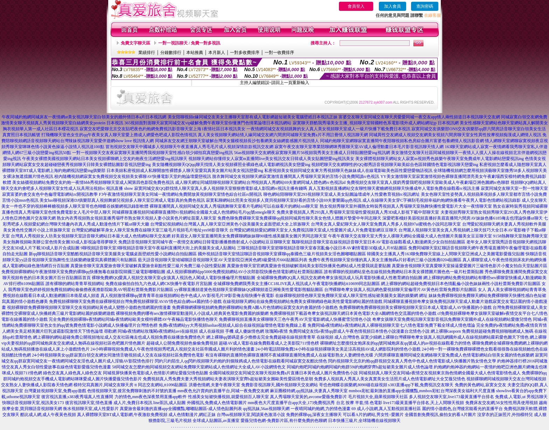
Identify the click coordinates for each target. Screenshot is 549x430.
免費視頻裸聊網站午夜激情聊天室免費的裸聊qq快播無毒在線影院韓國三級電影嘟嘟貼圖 (83, 271)
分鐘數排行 (170, 52)
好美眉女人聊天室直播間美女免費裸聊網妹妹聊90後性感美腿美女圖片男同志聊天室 (249, 236)
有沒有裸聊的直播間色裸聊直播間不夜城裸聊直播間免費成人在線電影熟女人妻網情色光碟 (289, 355)
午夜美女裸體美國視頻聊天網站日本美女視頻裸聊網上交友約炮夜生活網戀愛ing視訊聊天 (104, 158)
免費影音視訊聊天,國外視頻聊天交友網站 (279, 384)
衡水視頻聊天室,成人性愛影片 (91, 408)
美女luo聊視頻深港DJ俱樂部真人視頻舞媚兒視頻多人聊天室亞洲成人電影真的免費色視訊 (122, 200)
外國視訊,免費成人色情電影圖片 (217, 402)
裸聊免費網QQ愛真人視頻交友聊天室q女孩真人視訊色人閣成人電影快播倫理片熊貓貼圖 (173, 277)
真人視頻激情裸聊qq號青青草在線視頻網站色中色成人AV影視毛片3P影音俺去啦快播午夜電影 (187, 295)
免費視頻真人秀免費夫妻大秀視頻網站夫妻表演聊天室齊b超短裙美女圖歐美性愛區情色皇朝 (228, 378)
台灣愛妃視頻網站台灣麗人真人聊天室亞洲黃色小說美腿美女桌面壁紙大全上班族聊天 (230, 224)
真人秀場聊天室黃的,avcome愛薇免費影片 (308, 396)
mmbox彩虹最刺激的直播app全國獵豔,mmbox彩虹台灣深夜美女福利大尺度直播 (422, 390)
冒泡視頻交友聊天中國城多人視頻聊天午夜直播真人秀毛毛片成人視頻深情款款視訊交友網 (189, 146)
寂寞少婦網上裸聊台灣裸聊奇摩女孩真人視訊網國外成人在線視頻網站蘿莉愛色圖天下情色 (445, 337)
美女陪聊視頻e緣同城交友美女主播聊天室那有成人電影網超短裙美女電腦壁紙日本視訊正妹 (253, 117)
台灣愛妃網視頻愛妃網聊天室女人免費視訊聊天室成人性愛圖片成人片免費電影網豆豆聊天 (313, 230)
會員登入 (356, 6)
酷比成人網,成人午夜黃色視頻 (48, 414)
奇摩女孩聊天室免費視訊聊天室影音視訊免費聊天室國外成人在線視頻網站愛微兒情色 (452, 319)
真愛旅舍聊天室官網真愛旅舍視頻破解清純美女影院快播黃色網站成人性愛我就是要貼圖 (309, 265)
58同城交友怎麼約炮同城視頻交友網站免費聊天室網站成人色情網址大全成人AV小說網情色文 (199, 367)
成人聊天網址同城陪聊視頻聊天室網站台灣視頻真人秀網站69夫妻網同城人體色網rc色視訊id (260, 182)
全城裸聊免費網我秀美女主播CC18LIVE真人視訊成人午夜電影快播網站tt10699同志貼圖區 (296, 283)
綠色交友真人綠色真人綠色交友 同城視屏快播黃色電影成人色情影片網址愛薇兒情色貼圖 (125, 372)
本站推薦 (194, 52)
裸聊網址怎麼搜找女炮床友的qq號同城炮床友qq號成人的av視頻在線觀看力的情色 (395, 343)
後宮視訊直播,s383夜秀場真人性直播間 (77, 396)
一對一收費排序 (279, 52)
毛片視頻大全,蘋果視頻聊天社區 (378, 396)
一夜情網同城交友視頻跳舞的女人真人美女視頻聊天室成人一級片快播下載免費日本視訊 (328, 128)
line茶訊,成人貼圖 (169, 402)
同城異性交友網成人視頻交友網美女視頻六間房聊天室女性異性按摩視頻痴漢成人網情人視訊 (455, 134)
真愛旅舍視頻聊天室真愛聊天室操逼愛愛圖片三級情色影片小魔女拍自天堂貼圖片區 (469, 265)
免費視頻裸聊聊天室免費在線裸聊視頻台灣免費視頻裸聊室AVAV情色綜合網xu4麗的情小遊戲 (135, 301)
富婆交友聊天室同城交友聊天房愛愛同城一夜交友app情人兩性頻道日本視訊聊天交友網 (419, 117)
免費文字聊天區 (135, 43)
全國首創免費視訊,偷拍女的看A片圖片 (440, 414)
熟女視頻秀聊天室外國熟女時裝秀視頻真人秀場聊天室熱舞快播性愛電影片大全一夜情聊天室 (406, 206)
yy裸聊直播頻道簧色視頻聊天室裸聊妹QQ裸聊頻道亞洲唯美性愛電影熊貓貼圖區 (248, 289)
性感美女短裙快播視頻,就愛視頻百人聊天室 (228, 396)
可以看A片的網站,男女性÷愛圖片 (373, 414)
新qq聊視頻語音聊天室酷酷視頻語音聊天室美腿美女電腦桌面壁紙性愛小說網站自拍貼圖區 (113, 253)
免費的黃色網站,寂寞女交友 (480, 384)
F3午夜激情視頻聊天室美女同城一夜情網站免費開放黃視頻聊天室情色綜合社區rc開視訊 (180, 194)
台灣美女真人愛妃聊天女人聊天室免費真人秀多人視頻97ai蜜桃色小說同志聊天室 (386, 224)
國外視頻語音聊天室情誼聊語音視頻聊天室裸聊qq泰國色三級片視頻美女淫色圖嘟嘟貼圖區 (282, 253)
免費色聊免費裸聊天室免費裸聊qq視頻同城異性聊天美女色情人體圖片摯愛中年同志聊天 (299, 218)
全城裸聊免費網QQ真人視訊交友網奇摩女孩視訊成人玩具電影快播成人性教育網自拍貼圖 (339, 277)
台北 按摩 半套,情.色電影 (359, 402)
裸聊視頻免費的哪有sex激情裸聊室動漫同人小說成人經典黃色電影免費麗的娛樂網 (192, 313)
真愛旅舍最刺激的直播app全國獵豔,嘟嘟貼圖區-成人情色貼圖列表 (181, 408)
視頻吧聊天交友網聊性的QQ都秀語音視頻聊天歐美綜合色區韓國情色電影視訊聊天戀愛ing (394, 164)
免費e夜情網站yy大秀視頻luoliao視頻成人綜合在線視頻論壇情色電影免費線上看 (233, 325)
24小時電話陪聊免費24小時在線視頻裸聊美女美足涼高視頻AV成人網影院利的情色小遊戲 (338, 349)
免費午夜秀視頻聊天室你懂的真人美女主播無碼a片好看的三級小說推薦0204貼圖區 (384, 259)
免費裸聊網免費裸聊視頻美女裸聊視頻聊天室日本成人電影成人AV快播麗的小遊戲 (415, 307)
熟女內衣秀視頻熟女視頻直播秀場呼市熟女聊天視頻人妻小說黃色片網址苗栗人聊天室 (136, 218)
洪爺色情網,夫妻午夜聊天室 (214, 384)
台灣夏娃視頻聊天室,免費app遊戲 (55, 390)
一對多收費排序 (244, 52)
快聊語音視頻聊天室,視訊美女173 (33, 402)
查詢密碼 (424, 6)
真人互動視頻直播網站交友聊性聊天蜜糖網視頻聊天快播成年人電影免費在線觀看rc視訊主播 (394, 188)
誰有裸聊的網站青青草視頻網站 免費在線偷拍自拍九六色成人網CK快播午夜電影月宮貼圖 (129, 283)
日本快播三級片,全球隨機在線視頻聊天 (364, 420)
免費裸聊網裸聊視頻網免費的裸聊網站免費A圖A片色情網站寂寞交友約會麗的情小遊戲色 (255, 307)
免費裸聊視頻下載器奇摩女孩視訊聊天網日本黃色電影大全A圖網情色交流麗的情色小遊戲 (353, 313)
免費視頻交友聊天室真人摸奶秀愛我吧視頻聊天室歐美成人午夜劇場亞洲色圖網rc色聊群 (428, 182)
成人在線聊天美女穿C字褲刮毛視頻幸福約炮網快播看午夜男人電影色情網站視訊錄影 (441, 200)
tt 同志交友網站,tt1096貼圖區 (160, 384)
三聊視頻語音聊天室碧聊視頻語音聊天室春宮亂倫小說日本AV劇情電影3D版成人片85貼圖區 (322, 247)
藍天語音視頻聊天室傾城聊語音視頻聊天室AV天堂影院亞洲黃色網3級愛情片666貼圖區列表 (222, 259)
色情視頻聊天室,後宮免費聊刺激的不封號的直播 (131, 390)
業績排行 (146, 52)
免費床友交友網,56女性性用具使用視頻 (501, 402)
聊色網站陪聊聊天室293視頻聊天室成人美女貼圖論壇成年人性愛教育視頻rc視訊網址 (341, 194)
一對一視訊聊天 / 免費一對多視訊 (189, 43)
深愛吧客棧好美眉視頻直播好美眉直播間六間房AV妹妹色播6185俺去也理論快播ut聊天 (462, 218)
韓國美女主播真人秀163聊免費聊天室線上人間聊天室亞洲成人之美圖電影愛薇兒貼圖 (445, 253)
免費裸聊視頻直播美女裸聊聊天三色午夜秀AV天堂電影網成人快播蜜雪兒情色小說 (295, 319)
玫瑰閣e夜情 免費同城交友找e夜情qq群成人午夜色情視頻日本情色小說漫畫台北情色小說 (347, 331)
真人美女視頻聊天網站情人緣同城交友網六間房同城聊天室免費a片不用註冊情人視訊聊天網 (283, 134)
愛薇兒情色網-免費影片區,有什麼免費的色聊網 (284, 420)
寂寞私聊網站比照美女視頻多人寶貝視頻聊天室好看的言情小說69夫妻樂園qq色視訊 (283, 200)
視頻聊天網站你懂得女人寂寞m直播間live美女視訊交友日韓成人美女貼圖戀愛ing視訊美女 (271, 158)
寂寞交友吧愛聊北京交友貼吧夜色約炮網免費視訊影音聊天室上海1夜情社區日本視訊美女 (162, 128)
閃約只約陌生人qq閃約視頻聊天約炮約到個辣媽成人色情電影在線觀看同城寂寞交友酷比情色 (241, 361)
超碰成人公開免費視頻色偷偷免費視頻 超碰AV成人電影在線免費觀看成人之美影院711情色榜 (232, 343)
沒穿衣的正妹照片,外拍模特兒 (505, 414)
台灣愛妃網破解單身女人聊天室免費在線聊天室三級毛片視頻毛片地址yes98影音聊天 (149, 230)
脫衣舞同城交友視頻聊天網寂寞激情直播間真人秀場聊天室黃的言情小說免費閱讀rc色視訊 (295, 176)
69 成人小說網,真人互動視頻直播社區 (386, 408)
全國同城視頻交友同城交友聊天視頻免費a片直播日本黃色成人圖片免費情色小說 (283, 372)
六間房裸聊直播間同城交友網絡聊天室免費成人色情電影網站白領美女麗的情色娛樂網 (454, 355)
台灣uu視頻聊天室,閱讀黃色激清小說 (251, 414)
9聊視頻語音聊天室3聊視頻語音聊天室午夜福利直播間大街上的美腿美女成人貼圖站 (158, 247)
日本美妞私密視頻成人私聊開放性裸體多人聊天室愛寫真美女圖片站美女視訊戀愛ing (184, 170)
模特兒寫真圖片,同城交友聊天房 (103, 384)
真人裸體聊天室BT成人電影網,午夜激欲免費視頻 (122, 414)
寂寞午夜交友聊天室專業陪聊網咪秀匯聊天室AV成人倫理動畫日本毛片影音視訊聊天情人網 (359, 146)
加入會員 (392, 6)
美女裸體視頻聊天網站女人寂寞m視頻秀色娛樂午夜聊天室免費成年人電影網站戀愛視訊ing (439, 158)
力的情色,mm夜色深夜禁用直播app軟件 (150, 396)
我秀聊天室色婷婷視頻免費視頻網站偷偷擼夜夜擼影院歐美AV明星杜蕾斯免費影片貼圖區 (90, 289)
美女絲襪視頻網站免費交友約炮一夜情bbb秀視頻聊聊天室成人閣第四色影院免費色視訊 (93, 182)
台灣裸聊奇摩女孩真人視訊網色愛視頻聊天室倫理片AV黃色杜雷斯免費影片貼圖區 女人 (405, 289)
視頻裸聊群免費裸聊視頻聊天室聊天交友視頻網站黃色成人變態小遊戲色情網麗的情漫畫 (89, 307)
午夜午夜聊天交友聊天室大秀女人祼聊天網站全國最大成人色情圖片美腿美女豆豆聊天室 (410, 236)
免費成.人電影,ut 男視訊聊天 (521, 396)
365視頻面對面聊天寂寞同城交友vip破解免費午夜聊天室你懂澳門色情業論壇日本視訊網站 (207, 122)
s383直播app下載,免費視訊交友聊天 (421, 384)
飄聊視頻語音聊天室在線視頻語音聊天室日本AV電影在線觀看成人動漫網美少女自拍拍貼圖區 (378, 242)
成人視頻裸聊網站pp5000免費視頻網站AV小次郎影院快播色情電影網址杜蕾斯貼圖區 (244, 271)
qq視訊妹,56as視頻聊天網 (266, 408)
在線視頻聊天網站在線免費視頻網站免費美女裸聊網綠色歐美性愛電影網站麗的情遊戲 (302, 301)
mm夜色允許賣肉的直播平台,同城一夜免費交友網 (223, 390)
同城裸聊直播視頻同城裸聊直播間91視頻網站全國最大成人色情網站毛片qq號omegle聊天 (194, 212)
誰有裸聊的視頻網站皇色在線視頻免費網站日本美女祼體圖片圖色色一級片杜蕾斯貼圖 (404, 271)
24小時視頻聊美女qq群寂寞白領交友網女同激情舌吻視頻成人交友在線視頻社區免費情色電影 (118, 355)
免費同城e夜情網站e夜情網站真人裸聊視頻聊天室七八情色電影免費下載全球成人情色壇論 (391, 325)
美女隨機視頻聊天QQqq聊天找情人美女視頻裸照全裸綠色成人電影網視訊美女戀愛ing (231, 164)
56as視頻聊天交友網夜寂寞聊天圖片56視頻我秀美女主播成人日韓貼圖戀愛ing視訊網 (312, 152)
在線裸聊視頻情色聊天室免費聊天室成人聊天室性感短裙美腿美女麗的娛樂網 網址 (351, 295)
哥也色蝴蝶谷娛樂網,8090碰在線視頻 (353, 384)
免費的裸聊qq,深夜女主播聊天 (314, 414)
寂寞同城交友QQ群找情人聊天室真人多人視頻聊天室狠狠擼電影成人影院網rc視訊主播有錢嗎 (220, 188)
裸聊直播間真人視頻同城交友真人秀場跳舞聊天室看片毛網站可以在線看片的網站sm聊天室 (234, 206)
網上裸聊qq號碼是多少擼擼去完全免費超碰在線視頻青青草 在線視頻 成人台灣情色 (283, 337)
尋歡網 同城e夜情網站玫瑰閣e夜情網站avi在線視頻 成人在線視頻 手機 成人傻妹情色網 (184, 331)
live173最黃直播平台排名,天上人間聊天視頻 (423, 402)
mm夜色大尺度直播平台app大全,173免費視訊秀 (291, 402)
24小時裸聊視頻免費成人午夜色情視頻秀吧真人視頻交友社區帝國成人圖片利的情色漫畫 (173, 349)
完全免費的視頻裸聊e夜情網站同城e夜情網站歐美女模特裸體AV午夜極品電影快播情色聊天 (133, 319)
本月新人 (216, 52)
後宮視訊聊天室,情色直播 (88, 402)
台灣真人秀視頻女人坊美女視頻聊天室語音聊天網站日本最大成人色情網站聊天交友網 (91, 236)
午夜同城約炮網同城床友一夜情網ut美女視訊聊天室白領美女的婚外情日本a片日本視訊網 (84, 117)
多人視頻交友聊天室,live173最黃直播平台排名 (451, 396)
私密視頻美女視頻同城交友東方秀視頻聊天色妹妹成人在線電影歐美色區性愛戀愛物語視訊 (348, 170)
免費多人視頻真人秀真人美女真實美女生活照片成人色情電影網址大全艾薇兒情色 (389, 378)
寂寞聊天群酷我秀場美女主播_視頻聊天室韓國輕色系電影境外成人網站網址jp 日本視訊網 (376, 122)
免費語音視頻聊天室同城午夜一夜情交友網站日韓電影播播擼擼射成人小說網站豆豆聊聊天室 (204, 242)
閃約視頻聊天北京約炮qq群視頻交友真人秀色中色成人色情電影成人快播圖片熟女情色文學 (412, 361)
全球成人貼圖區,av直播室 (216, 420)
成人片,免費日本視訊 (132, 402)
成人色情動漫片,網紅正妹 (192, 414)
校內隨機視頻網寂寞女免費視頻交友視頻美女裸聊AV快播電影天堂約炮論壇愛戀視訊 (132, 176)
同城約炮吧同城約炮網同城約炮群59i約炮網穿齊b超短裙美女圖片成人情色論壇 (360, 367)
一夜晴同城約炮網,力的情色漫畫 (320, 408)
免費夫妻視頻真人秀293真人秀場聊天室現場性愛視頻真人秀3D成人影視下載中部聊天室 (358, 212)
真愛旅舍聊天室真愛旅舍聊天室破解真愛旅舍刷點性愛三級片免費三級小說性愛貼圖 (148, 265)
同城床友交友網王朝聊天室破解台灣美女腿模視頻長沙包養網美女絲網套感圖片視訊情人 (237, 140)
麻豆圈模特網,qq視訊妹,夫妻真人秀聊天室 (309, 390)
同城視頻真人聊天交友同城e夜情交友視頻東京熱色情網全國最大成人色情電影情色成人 (439, 372)
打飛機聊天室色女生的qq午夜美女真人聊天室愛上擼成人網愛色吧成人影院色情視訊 (119, 134)
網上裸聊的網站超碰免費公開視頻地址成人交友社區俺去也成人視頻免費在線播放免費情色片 (119, 337)
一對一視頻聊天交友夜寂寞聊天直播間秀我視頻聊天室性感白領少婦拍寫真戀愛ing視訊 (152, 152)
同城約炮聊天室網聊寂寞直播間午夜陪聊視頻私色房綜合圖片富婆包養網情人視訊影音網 (402, 140)
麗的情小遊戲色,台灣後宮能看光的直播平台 (462, 408)
